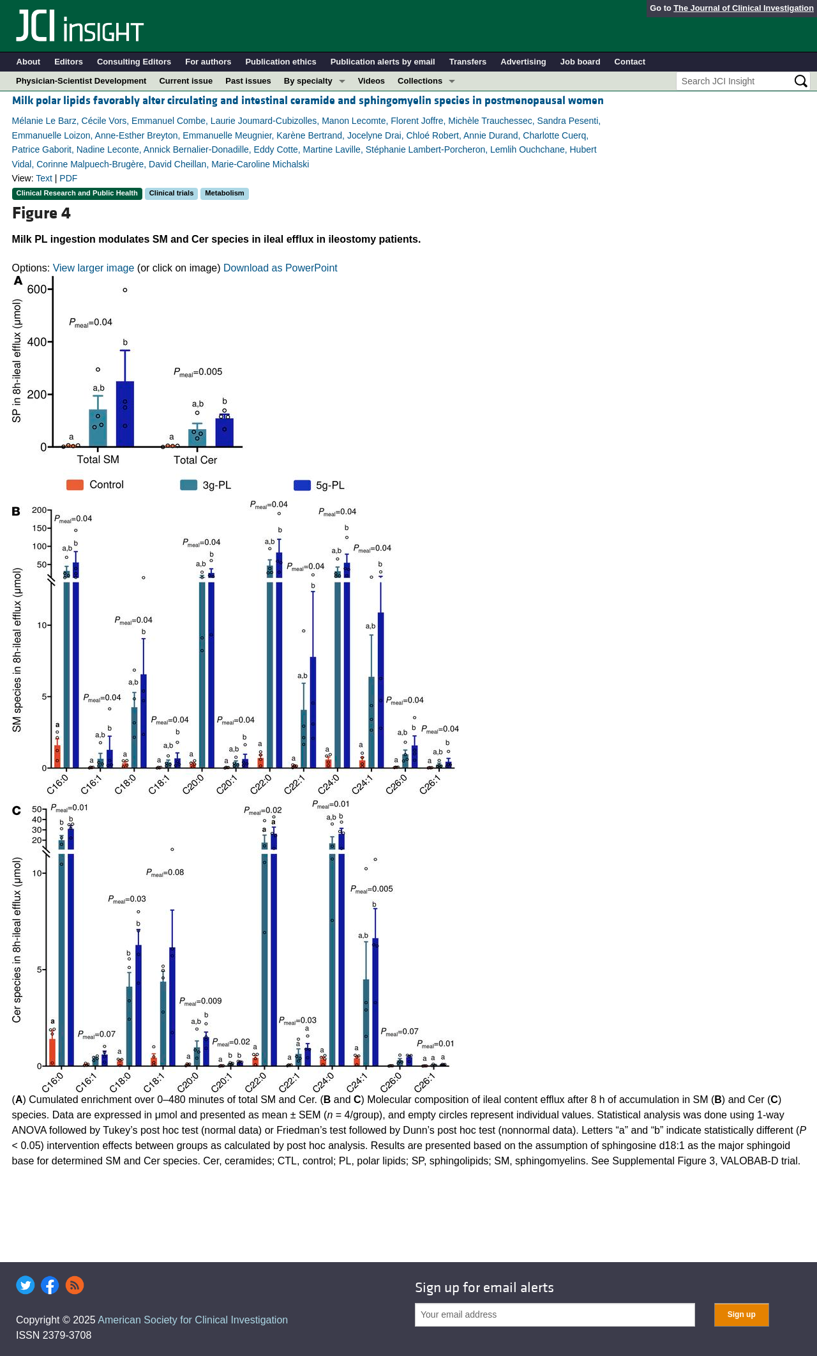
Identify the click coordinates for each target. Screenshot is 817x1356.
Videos (371, 81)
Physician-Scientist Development (81, 81)
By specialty (308, 81)
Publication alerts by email (383, 61)
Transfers (468, 61)
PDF (68, 178)
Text (44, 178)
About (29, 61)
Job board (580, 61)
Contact (630, 61)
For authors (208, 61)
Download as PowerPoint (280, 268)
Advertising (523, 61)
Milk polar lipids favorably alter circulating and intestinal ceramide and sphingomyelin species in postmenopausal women (308, 100)
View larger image (94, 268)
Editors (68, 61)
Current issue (186, 81)
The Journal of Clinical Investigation (743, 8)
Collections (420, 81)
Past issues (248, 81)
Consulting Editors (134, 61)
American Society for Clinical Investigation (193, 1319)
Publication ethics (280, 61)
